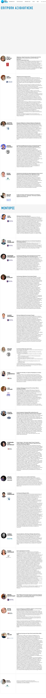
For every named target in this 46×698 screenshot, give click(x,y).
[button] (28, 1)
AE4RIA (21, 393)
